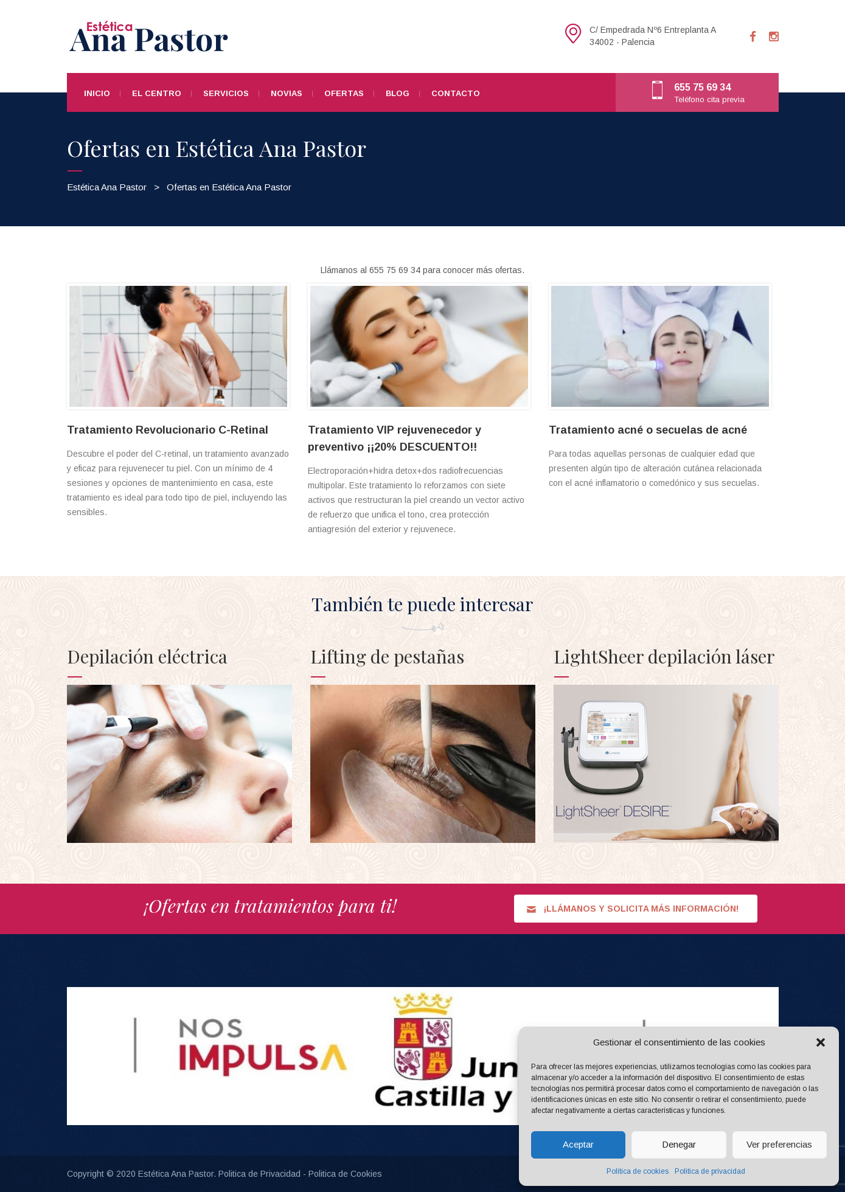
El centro (156, 93)
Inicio (97, 93)
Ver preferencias (779, 1144)
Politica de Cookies (345, 1174)
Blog (397, 93)
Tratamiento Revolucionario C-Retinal (167, 430)
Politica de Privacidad (259, 1174)
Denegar (679, 1144)
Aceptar (578, 1144)
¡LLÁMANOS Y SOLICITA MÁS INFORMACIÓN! (633, 908)
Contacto (455, 93)
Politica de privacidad (710, 1171)
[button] (821, 1042)
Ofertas (344, 93)
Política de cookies (638, 1171)
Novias (286, 93)
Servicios (226, 93)
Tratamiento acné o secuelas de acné (648, 430)
